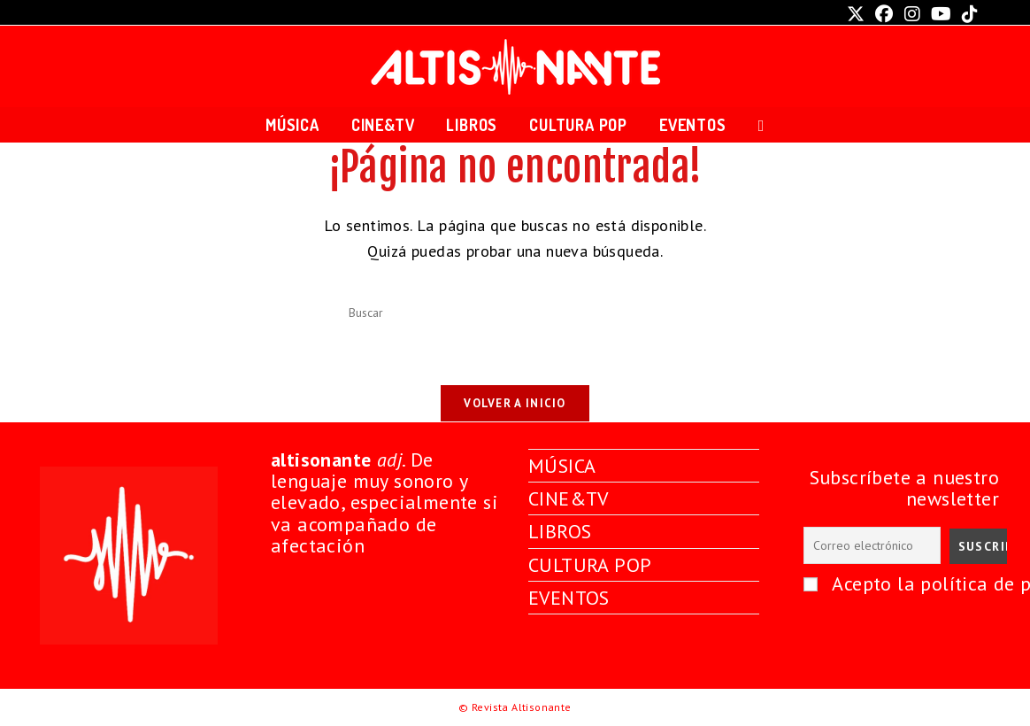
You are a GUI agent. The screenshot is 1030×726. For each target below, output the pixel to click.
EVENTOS (569, 597)
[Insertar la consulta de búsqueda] (515, 313)
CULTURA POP (589, 564)
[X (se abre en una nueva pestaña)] (856, 14)
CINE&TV (569, 498)
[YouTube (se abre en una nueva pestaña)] (941, 14)
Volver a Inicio (515, 403)
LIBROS (559, 531)
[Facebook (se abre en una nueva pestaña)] (884, 14)
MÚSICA (562, 465)
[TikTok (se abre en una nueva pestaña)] (967, 14)
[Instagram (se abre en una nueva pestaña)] (912, 14)
